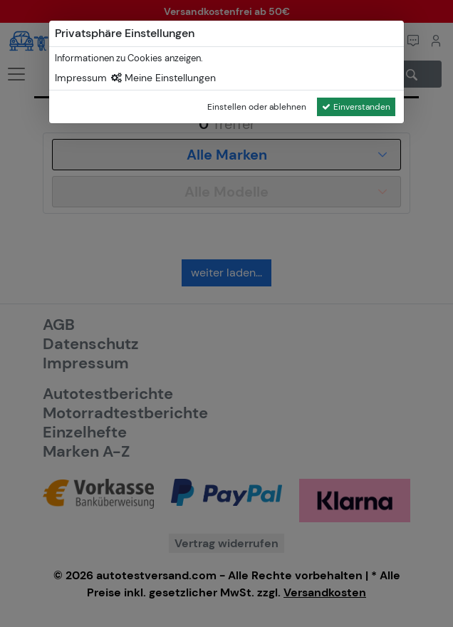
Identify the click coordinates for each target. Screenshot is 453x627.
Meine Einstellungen (163, 77)
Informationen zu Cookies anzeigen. (129, 58)
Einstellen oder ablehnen (256, 107)
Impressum (81, 77)
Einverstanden (356, 107)
